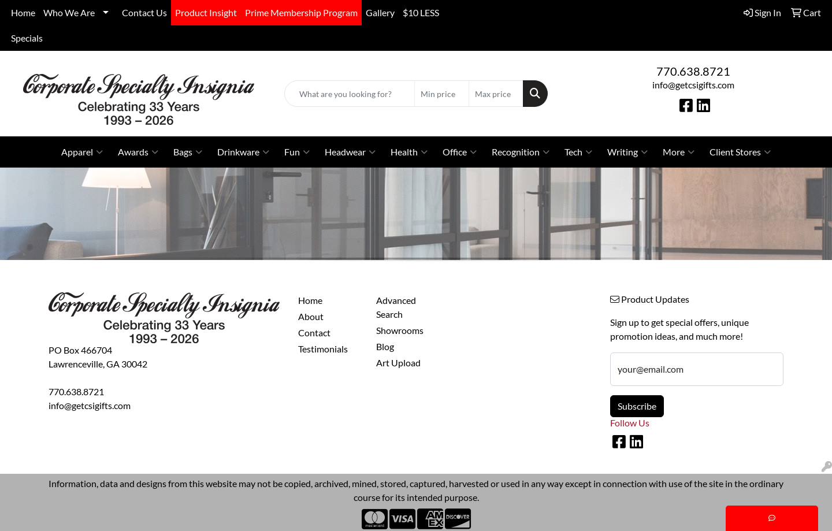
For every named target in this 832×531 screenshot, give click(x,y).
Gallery (380, 12)
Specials (27, 37)
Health (409, 152)
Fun (297, 152)
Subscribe (637, 405)
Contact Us (144, 12)
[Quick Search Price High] (496, 93)
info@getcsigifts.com (693, 84)
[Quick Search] (349, 93)
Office (460, 152)
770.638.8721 (693, 71)
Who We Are (69, 12)
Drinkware (243, 152)
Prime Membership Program (301, 12)
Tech (578, 152)
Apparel (82, 152)
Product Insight (206, 12)
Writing (627, 152)
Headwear (350, 152)
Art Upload (398, 362)
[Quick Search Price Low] (441, 93)
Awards (138, 152)
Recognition (520, 152)
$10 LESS (421, 12)
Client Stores (740, 152)
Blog (385, 346)
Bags (187, 152)
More (678, 152)
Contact (314, 332)
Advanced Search (396, 307)
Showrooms (400, 330)
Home (23, 12)
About (311, 316)
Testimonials (323, 348)
